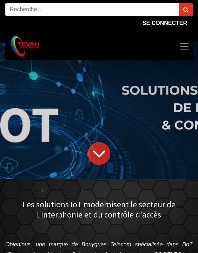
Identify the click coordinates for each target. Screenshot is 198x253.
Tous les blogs (22, 190)
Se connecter (165, 23)
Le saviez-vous (63, 190)
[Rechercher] (186, 9)
